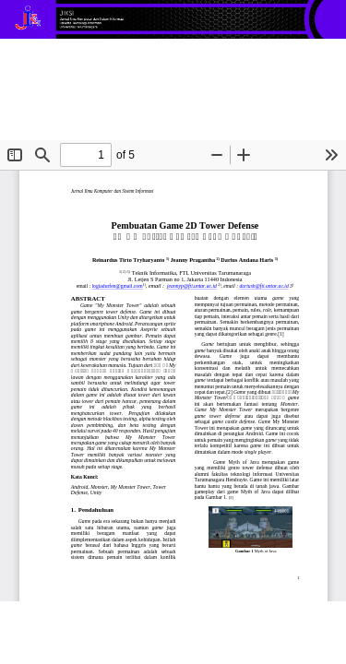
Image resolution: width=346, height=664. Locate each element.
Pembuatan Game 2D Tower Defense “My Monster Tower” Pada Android (156, 70)
